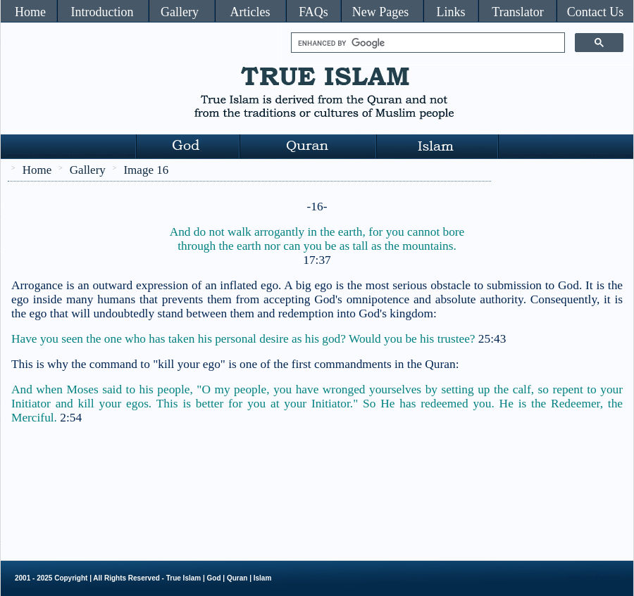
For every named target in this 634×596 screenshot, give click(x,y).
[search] (426, 43)
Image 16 (145, 170)
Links (450, 12)
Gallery (180, 12)
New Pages (380, 12)
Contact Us (595, 12)
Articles (250, 12)
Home (30, 12)
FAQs (313, 12)
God (214, 578)
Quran (237, 578)
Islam (263, 578)
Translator (517, 12)
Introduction (102, 12)
